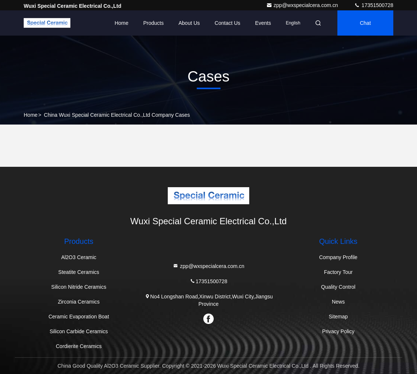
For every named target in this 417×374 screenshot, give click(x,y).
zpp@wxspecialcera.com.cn (303, 5)
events (263, 23)
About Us (189, 23)
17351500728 (373, 5)
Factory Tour (338, 272)
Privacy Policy (338, 331)
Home (121, 23)
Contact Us (227, 23)
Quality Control (338, 287)
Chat (365, 23)
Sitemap (338, 317)
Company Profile (338, 257)
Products (153, 23)
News (338, 302)
